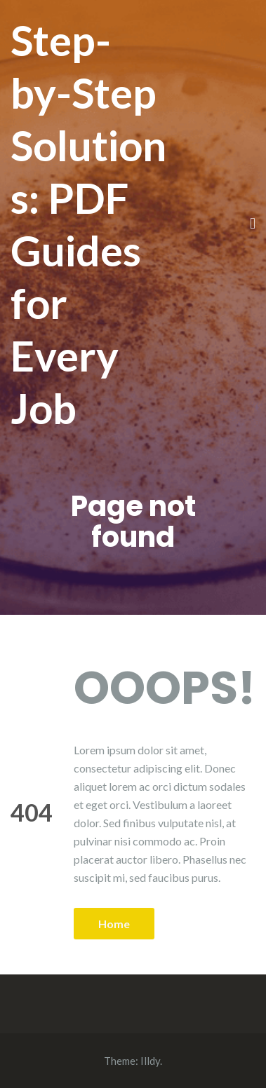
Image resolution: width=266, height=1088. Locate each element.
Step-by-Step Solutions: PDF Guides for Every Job (88, 224)
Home (114, 923)
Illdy (150, 1060)
